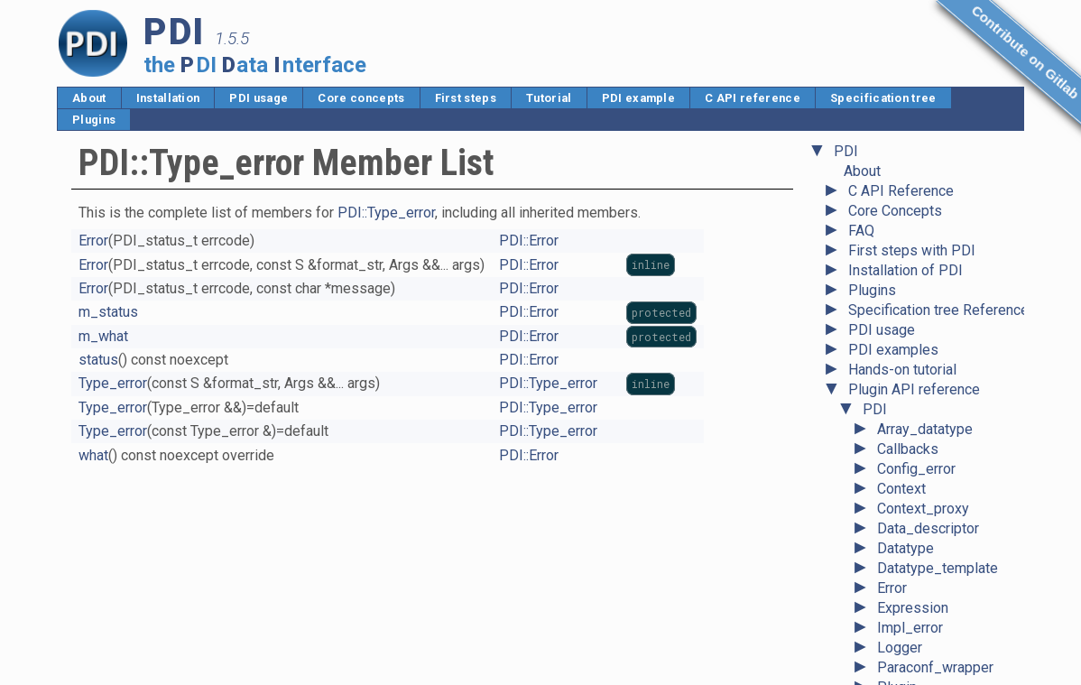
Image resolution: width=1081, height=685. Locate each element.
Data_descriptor (928, 254)
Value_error (913, 671)
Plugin (897, 412)
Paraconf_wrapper (935, 393)
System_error (920, 591)
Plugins (93, 119)
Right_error (912, 532)
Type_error (911, 631)
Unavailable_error (932, 651)
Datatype (905, 273)
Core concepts (361, 98)
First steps (466, 98)
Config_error (916, 194)
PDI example (639, 98)
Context (901, 214)
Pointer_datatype (931, 452)
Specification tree (883, 98)
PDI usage (258, 98)
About (89, 98)
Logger (899, 373)
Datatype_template (937, 293)
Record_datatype (931, 472)
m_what (103, 336)
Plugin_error (916, 432)
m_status (108, 311)
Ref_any (903, 492)
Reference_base (930, 512)
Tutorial (549, 98)
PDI (875, 134)
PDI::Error (529, 240)
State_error (912, 571)
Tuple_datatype (926, 611)
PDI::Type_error (386, 212)
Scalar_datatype (928, 551)
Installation (168, 98)
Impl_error (910, 353)
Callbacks (907, 174)
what (93, 455)
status (98, 359)
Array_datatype (925, 154)
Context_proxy (923, 234)
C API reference (752, 98)
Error (892, 313)
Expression (912, 333)
